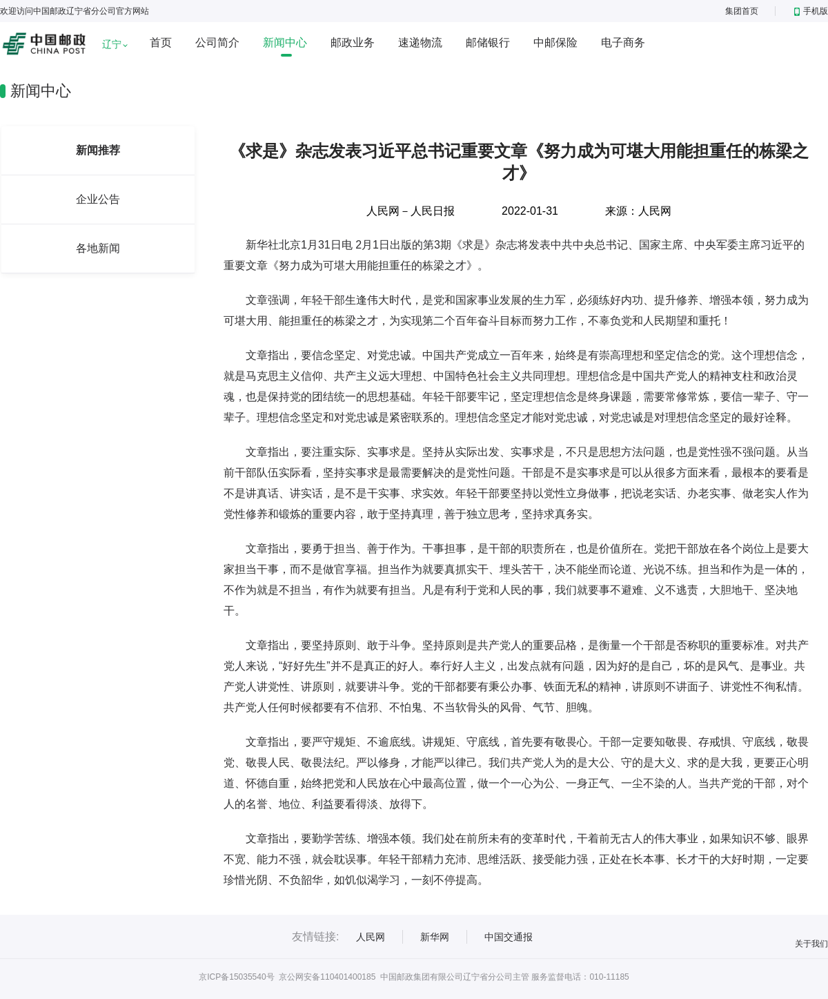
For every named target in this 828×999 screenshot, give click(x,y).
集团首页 (741, 11)
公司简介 (217, 42)
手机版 (811, 11)
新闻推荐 (98, 150)
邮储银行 (488, 42)
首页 (161, 42)
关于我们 (811, 944)
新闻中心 (285, 42)
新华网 (434, 936)
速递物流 (420, 42)
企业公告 (98, 199)
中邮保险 (555, 42)
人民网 (370, 936)
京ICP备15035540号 (236, 977)
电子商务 (623, 42)
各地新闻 (98, 248)
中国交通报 (508, 936)
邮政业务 (353, 42)
